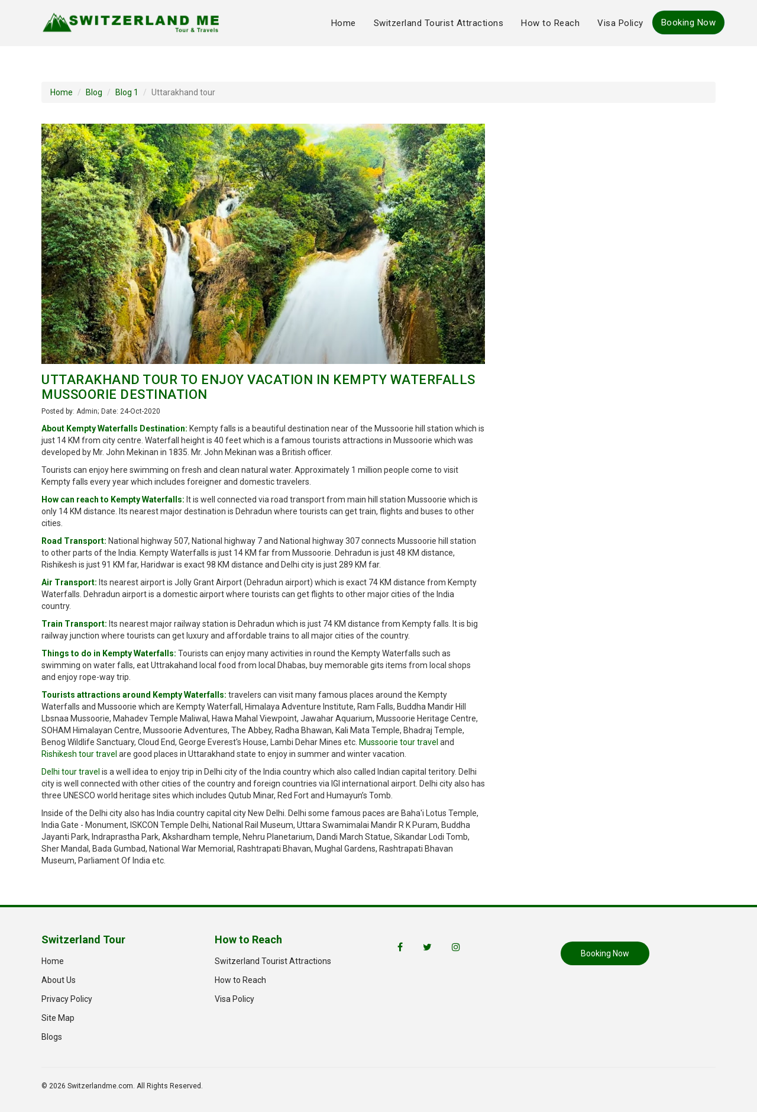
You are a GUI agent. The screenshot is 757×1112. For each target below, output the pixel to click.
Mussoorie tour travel (398, 742)
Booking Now (688, 22)
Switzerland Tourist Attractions (439, 23)
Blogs (51, 1037)
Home (343, 23)
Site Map (58, 1018)
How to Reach (550, 23)
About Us (58, 980)
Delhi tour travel (70, 771)
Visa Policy (620, 23)
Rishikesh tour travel (79, 754)
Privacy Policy (66, 999)
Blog (94, 92)
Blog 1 (126, 92)
